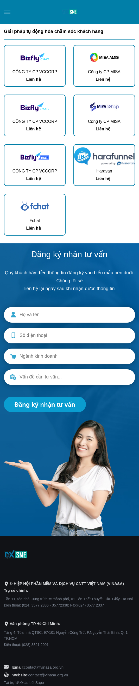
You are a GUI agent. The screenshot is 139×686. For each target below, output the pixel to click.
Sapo (39, 683)
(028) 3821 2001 (35, 645)
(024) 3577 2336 (35, 605)
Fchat (34, 220)
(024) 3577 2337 (90, 605)
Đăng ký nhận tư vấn (45, 404)
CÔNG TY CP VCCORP (34, 72)
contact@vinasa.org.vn (44, 667)
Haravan (104, 171)
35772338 (60, 605)
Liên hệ (33, 79)
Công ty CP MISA (104, 72)
